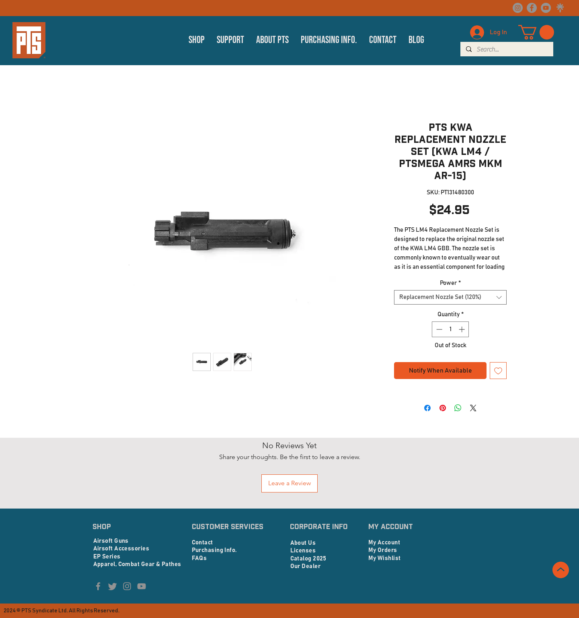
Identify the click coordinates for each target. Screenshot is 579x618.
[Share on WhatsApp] (458, 408)
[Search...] (506, 49)
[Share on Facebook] (427, 408)
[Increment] (462, 329)
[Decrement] (438, 329)
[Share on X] (473, 408)
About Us (303, 543)
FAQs (199, 558)
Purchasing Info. (214, 550)
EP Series (107, 557)
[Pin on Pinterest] (443, 408)
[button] (197, 40)
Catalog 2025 (308, 559)
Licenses (303, 551)
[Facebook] (532, 8)
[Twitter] (112, 586)
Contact (202, 543)
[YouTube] (546, 8)
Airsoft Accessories (121, 549)
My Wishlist (384, 558)
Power (450, 283)
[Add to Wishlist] (498, 370)
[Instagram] (518, 8)
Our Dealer (305, 566)
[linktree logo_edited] (560, 8)
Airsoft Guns (111, 541)
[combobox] (450, 297)
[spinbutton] (450, 329)
